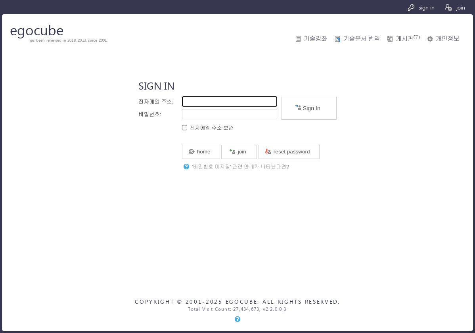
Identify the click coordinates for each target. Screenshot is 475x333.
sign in (421, 7)
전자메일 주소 (155, 102)
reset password (287, 151)
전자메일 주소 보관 (212, 128)
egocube (36, 29)
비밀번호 (149, 114)
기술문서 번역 (361, 38)
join (454, 7)
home (199, 151)
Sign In (307, 107)
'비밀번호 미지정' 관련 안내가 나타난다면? (240, 167)
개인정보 (447, 38)
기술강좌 (315, 38)
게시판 (407, 38)
